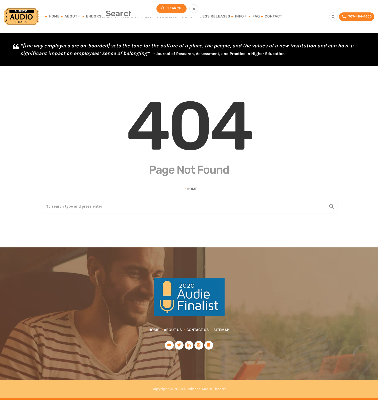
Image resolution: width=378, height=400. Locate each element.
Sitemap (221, 330)
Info (239, 16)
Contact (273, 16)
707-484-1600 (355, 16)
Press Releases (213, 16)
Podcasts (167, 16)
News (187, 16)
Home (54, 16)
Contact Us (197, 330)
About (71, 16)
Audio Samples (137, 16)
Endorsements (101, 16)
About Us (173, 330)
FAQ (256, 16)
